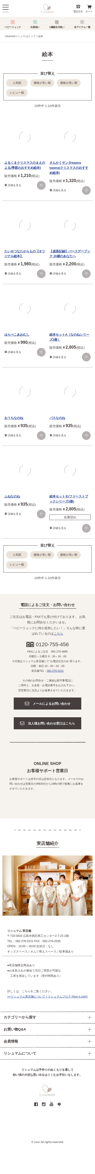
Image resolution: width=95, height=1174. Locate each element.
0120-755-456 (52, 644)
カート (89, 11)
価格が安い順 (42, 83)
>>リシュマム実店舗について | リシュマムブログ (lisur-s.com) (47, 996)
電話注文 (78, 11)
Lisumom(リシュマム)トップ (20, 36)
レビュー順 (17, 92)
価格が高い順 (68, 83)
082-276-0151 (55, 670)
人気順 (17, 83)
